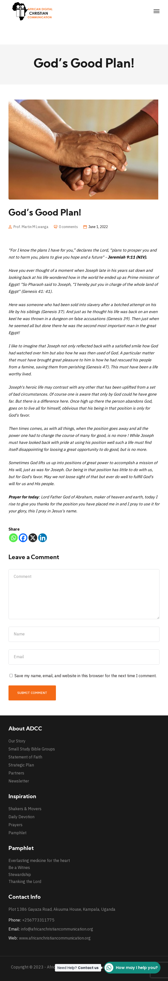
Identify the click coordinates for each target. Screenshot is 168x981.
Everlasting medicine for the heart (39, 860)
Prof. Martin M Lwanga (30, 227)
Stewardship (19, 874)
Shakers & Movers (24, 808)
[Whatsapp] (13, 537)
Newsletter (18, 780)
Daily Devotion (21, 816)
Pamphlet (17, 832)
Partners (16, 772)
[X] (32, 537)
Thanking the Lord (24, 881)
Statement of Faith (25, 756)
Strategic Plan (21, 764)
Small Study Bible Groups (31, 748)
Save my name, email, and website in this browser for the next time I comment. (85, 675)
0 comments (68, 227)
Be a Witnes (19, 867)
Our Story (16, 740)
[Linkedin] (42, 537)
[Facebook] (23, 537)
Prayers (15, 824)
